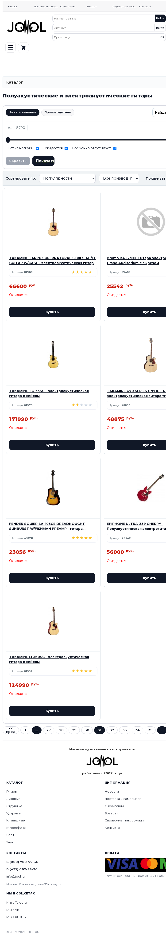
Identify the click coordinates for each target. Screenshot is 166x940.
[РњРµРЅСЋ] (10, 47)
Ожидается (53, 148)
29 (74, 730)
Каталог (12, 6)
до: (10, 127)
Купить (52, 312)
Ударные (13, 813)
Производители (57, 112)
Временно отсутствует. (92, 148)
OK (162, 37)
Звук (9, 842)
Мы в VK (12, 910)
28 (61, 730)
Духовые (13, 799)
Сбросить (18, 161)
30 (87, 730)
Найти (160, 18)
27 (48, 730)
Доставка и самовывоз (46, 6)
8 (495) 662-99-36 (22, 869)
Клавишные (15, 820)
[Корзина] (23, 47)
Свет (10, 835)
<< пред (10, 730)
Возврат (91, 6)
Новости (112, 791)
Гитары (11, 791)
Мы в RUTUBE (17, 917)
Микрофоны (16, 827)
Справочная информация (125, 6)
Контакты (145, 6)
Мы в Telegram (17, 902)
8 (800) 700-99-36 (22, 862)
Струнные (14, 806)
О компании (68, 6)
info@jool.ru (15, 876)
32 (112, 730)
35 (150, 730)
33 (125, 730)
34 (137, 730)
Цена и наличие (22, 112)
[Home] (26, 26)
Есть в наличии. (21, 148)
